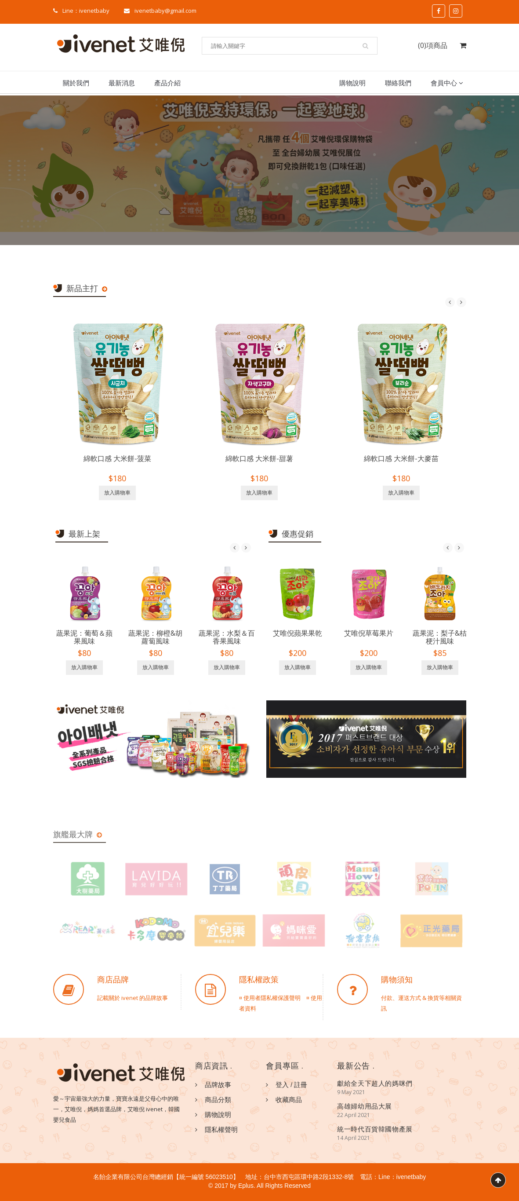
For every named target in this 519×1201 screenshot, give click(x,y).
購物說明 (352, 83)
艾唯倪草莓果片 (368, 633)
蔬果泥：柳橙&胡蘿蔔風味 (155, 637)
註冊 (300, 1084)
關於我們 (76, 83)
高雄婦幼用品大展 (364, 1106)
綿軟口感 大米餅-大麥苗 (401, 458)
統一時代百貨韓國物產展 (375, 1128)
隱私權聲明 (221, 1129)
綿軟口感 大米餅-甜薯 (259, 458)
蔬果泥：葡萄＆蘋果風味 (84, 637)
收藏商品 (289, 1099)
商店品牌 (113, 979)
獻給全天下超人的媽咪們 (375, 1083)
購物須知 (397, 979)
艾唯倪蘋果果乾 (297, 633)
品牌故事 (218, 1084)
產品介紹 (167, 83)
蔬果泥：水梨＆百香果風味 (227, 637)
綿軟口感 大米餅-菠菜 (117, 458)
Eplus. (246, 1185)
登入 (282, 1084)
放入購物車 (117, 493)
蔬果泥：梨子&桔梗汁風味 (440, 637)
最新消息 (122, 83)
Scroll (498, 1180)
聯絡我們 (398, 83)
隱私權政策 (259, 979)
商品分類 (218, 1099)
